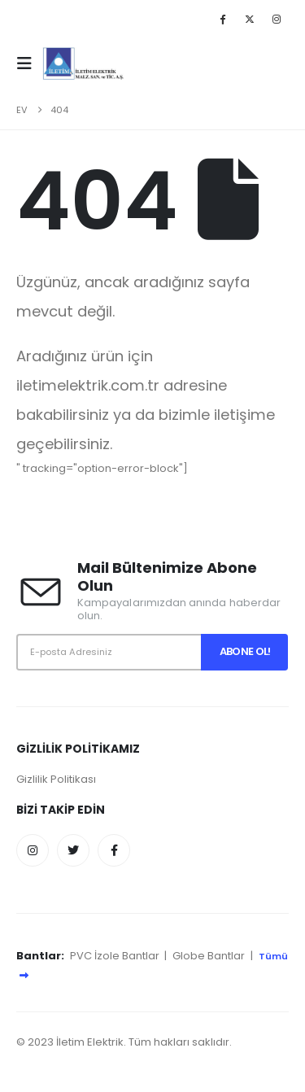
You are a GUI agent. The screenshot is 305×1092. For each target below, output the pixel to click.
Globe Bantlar (208, 955)
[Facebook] (222, 18)
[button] (29, 63)
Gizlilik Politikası (56, 779)
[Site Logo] (83, 63)
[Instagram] (276, 18)
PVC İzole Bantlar (114, 955)
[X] (249, 18)
